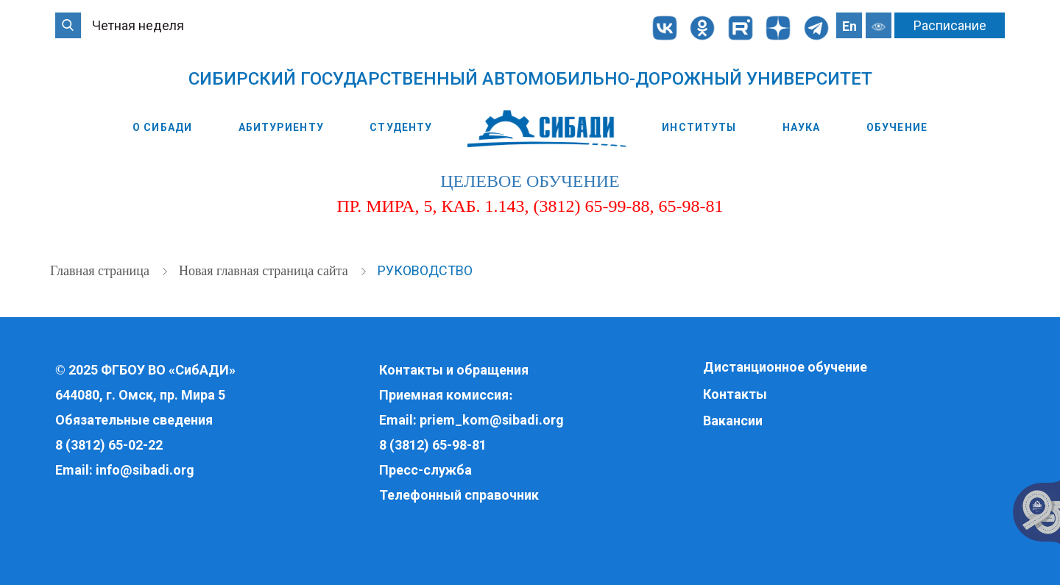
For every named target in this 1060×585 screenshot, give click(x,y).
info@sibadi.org (145, 470)
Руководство (425, 270)
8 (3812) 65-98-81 (433, 445)
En (849, 26)
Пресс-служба (425, 470)
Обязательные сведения (134, 420)
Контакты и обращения (454, 369)
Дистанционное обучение (785, 367)
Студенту (401, 127)
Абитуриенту (281, 127)
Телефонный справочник (459, 495)
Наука (801, 127)
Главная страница (101, 270)
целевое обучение (529, 181)
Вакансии (733, 420)
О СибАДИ (162, 127)
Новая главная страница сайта (265, 270)
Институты (699, 127)
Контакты (735, 394)
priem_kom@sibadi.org (492, 420)
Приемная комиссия (444, 395)
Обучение (897, 127)
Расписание (950, 25)
